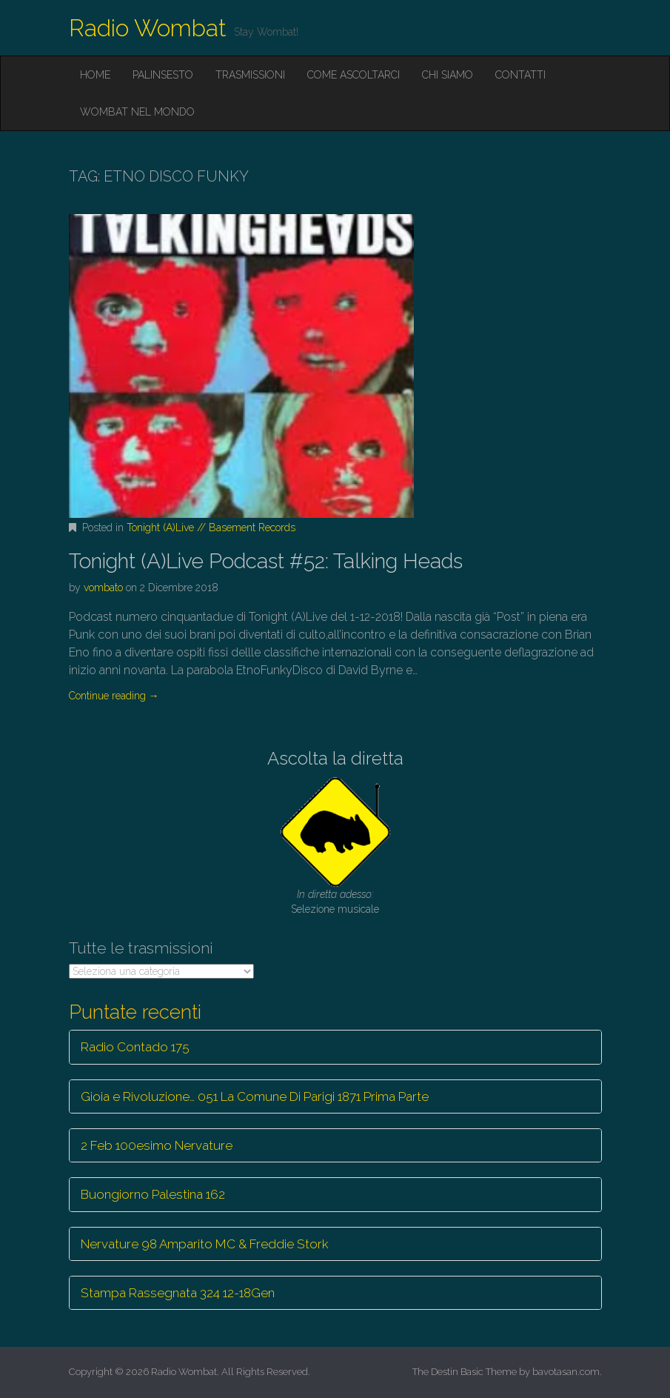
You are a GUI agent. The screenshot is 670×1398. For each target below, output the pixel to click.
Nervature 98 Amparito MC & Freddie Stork (205, 1243)
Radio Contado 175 (135, 1046)
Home (95, 75)
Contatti (520, 75)
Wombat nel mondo (137, 112)
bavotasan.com (566, 1371)
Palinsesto (163, 75)
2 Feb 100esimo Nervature (156, 1145)
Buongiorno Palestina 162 (153, 1194)
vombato (103, 587)
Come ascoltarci (353, 75)
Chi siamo (447, 75)
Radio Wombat (148, 27)
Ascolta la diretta (335, 758)
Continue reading (114, 696)
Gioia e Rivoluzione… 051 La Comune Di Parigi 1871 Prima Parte (255, 1096)
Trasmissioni (250, 75)
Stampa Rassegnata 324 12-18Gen (178, 1292)
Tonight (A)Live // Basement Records (211, 527)
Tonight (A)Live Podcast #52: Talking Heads (266, 561)
